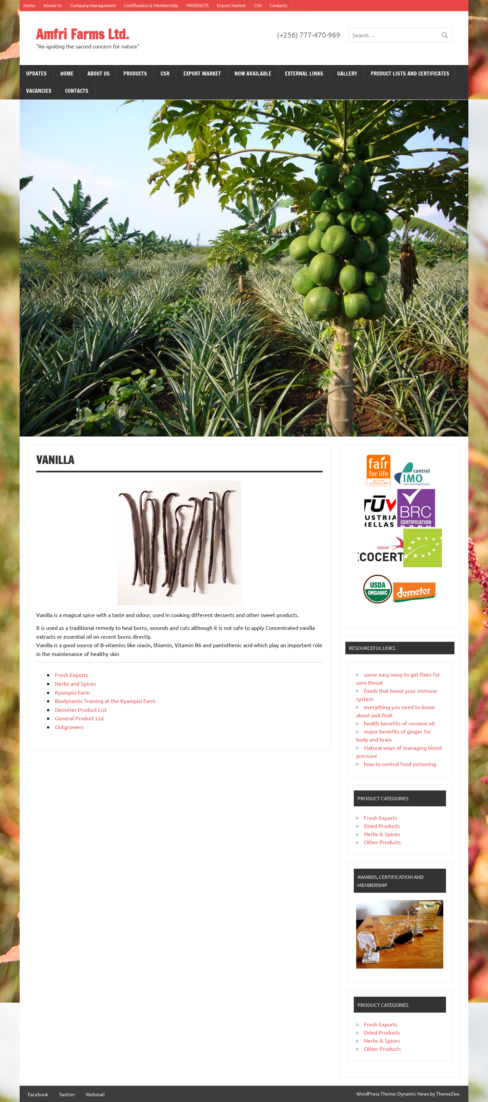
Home (29, 5)
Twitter (67, 1094)
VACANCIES (39, 90)
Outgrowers (69, 726)
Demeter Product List (81, 709)
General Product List (79, 718)
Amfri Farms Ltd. (82, 34)
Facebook (38, 1094)
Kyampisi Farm (72, 692)
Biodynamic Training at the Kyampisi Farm (105, 700)
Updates (36, 73)
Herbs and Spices (75, 683)
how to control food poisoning (400, 763)
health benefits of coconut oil (399, 723)
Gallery (347, 73)
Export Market (231, 5)
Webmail (95, 1094)
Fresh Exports (71, 674)
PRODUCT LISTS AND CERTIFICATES (410, 73)
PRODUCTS (197, 5)
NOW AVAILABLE (253, 73)
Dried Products (382, 825)
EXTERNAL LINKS (304, 73)
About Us (52, 5)
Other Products (382, 842)
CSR (258, 5)
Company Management (93, 5)
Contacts (278, 5)
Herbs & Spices (382, 833)
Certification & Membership (151, 5)
